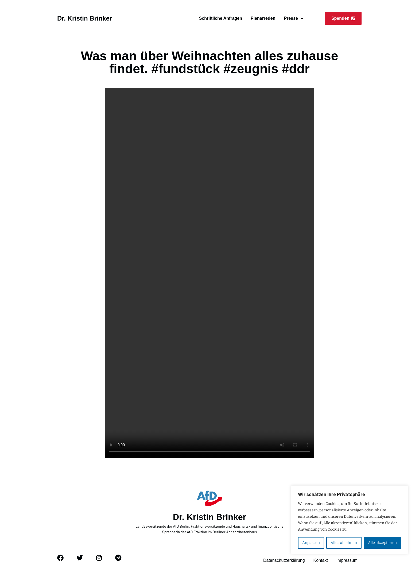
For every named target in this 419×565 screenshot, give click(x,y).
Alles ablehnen (344, 542)
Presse (293, 18)
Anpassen (311, 542)
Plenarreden (263, 18)
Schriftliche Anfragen (220, 18)
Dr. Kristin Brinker (84, 18)
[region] (349, 519)
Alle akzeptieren (382, 542)
